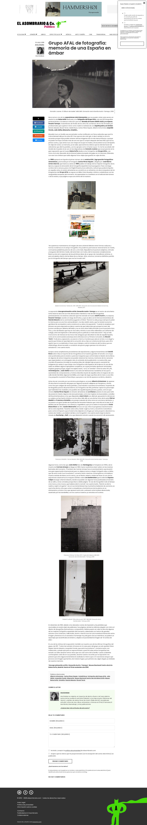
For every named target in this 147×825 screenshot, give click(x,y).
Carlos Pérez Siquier (71, 676)
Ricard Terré (81, 680)
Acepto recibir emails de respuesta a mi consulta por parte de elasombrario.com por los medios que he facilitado (134, 793)
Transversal (100, 34)
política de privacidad (73, 750)
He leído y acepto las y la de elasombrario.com (134, 802)
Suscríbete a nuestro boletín (130, 780)
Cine (90, 34)
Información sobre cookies (27, 807)
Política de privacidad (25, 805)
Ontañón (62, 680)
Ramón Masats (71, 680)
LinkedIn (39, 127)
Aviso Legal (21, 802)
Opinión (32, 34)
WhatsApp (39, 131)
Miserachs (70, 678)
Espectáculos (55, 34)
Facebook (39, 123)
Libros (43, 34)
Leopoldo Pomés (60, 678)
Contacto (20, 811)
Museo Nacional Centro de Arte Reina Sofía (90, 678)
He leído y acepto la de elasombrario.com (72, 750)
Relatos (127, 34)
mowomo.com (36, 822)
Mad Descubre (115, 34)
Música (68, 34)
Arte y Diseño (80, 34)
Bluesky (38, 140)
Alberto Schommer (56, 676)
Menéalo (38, 135)
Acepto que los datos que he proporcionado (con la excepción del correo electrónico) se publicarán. (81, 755)
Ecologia (20, 34)
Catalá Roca (82, 676)
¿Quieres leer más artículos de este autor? (75, 708)
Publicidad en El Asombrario (27, 813)
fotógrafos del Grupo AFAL (97, 676)
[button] (41, 24)
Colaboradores (22, 815)
